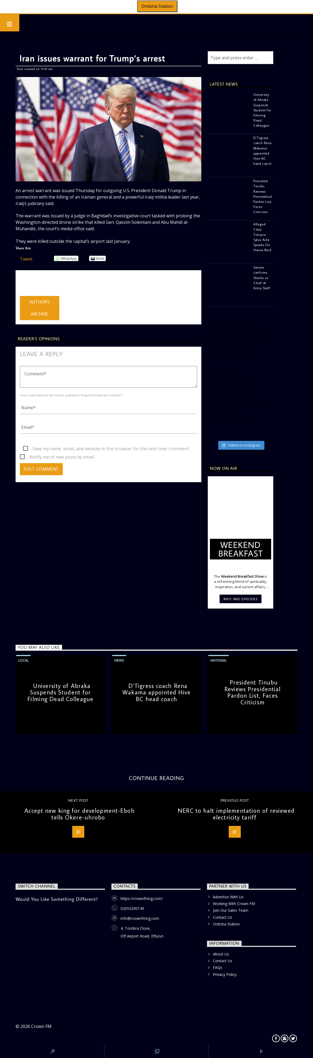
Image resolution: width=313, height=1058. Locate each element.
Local (23, 660)
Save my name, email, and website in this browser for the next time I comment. (111, 449)
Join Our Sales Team (230, 910)
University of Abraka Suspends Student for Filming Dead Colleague (60, 692)
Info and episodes (241, 599)
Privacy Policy (224, 974)
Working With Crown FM (234, 903)
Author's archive (40, 308)
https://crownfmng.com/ (142, 898)
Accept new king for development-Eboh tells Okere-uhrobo (79, 814)
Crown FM (41, 1026)
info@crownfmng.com (140, 918)
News (119, 660)
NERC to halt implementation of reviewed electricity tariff (236, 814)
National (218, 660)
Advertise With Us (228, 896)
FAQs (217, 967)
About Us (221, 954)
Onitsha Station (157, 6)
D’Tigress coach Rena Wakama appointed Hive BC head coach (156, 692)
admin (26, 284)
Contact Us (222, 917)
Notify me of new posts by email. (62, 457)
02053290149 (132, 908)
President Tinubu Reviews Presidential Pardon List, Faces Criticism (252, 692)
